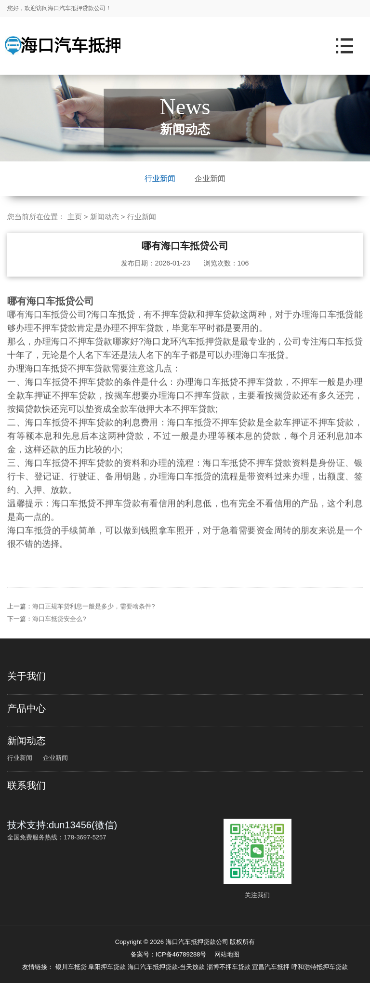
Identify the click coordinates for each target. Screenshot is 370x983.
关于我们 (26, 676)
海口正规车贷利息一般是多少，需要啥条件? (93, 626)
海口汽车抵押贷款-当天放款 (167, 966)
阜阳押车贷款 (108, 966)
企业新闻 (210, 178)
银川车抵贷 (72, 966)
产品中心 (26, 708)
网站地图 (226, 954)
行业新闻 (160, 178)
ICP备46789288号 (181, 954)
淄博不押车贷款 (229, 966)
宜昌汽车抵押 (271, 966)
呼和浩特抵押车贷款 (319, 966)
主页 (74, 217)
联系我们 (26, 785)
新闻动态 (104, 217)
